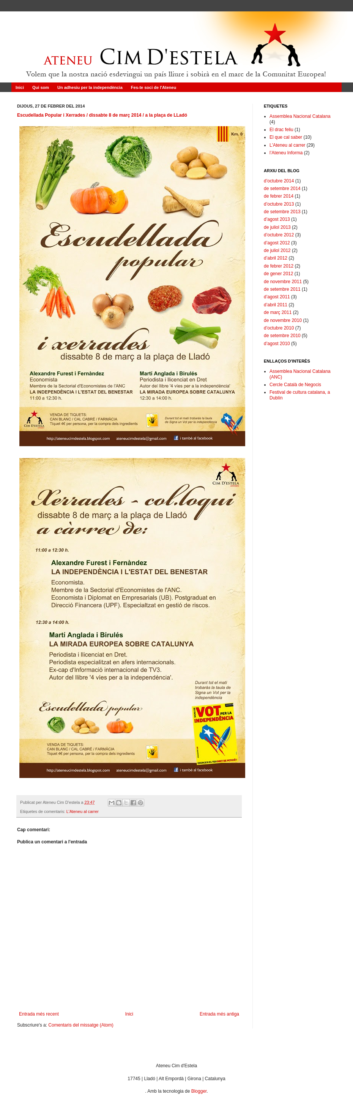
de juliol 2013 (277, 227)
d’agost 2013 (277, 219)
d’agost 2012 (277, 243)
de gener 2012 (278, 273)
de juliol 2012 (277, 250)
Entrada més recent (39, 1014)
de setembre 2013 (282, 211)
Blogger (199, 1091)
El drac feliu (281, 129)
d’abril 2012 (275, 258)
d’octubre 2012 (279, 235)
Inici (20, 87)
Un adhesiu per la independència (90, 87)
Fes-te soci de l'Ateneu (153, 87)
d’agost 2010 (277, 343)
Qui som (40, 87)
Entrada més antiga (219, 1014)
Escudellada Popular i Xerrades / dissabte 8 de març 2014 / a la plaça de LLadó (102, 115)
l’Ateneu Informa (286, 152)
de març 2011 (278, 312)
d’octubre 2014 (279, 181)
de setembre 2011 (282, 289)
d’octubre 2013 (279, 204)
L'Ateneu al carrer (82, 811)
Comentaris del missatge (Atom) (80, 1025)
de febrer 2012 (278, 266)
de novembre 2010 (283, 320)
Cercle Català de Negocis (295, 384)
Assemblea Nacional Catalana (300, 116)
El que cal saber (285, 137)
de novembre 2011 (283, 281)
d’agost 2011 (277, 296)
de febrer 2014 (278, 196)
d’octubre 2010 (279, 328)
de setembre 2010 (282, 335)
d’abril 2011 (275, 304)
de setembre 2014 (282, 188)
